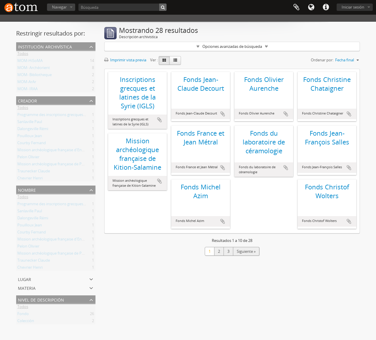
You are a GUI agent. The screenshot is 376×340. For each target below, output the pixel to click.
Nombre (27, 189)
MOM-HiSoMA (30, 61)
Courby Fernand (31, 144)
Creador (27, 100)
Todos (22, 54)
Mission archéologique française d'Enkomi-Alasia (59, 151)
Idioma (311, 7)
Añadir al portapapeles (159, 120)
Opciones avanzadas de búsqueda (232, 46)
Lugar (24, 279)
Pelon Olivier (28, 158)
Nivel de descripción (41, 299)
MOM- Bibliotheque (34, 75)
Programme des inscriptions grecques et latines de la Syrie (67, 115)
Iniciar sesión (353, 7)
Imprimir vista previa (125, 60)
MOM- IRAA (27, 89)
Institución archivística (45, 46)
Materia (27, 288)
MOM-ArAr (26, 82)
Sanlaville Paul (29, 122)
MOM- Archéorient (33, 68)
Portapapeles (296, 7)
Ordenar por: (322, 60)
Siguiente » (246, 251)
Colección (25, 321)
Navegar (59, 7)
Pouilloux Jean (29, 136)
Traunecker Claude (33, 172)
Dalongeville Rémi (32, 129)
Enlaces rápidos (325, 7)
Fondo (23, 314)
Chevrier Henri (30, 179)
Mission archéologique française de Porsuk (54, 165)
